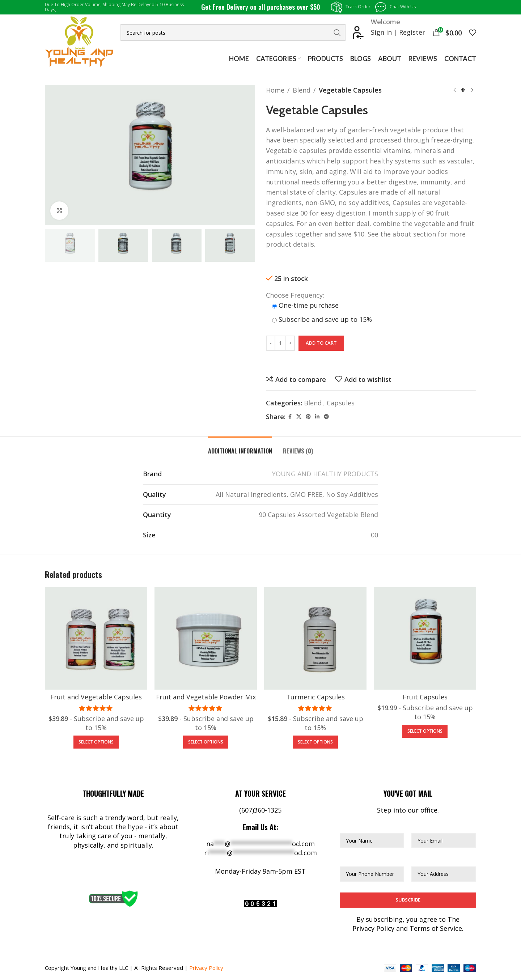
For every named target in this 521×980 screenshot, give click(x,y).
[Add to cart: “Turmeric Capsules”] (315, 742)
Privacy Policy (206, 967)
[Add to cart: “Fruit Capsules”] (425, 731)
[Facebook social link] (289, 417)
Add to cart (321, 343)
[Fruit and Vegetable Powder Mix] (205, 638)
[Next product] (471, 90)
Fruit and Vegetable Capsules (96, 697)
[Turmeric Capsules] (315, 638)
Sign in (381, 32)
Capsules (341, 403)
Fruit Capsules (425, 697)
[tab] (240, 447)
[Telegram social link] (326, 417)
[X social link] (299, 417)
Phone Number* (365, 859)
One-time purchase (305, 305)
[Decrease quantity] (270, 343)
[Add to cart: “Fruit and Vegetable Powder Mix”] (205, 742)
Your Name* (359, 826)
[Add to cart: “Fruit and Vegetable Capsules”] (96, 742)
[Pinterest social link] (308, 417)
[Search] (233, 32)
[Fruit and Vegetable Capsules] (96, 638)
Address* (425, 859)
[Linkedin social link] (317, 417)
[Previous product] (454, 90)
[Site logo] (79, 41)
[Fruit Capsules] (425, 638)
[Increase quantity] (290, 343)
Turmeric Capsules (315, 697)
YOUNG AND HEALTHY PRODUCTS (325, 473)
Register (412, 32)
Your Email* (429, 826)
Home (275, 90)
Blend (301, 90)
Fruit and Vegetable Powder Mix (206, 697)
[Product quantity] (280, 343)
